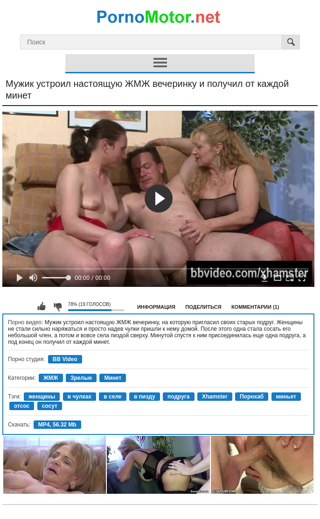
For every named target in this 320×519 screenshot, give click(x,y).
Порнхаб (252, 396)
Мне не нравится (57, 306)
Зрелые (81, 378)
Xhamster (215, 396)
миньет (286, 396)
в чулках (79, 396)
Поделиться (203, 307)
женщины (41, 396)
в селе (112, 396)
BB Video (65, 359)
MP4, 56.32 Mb (57, 424)
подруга (178, 396)
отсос (21, 406)
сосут (49, 406)
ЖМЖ (50, 378)
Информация (156, 307)
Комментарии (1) (255, 307)
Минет (112, 378)
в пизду (144, 396)
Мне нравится (41, 306)
